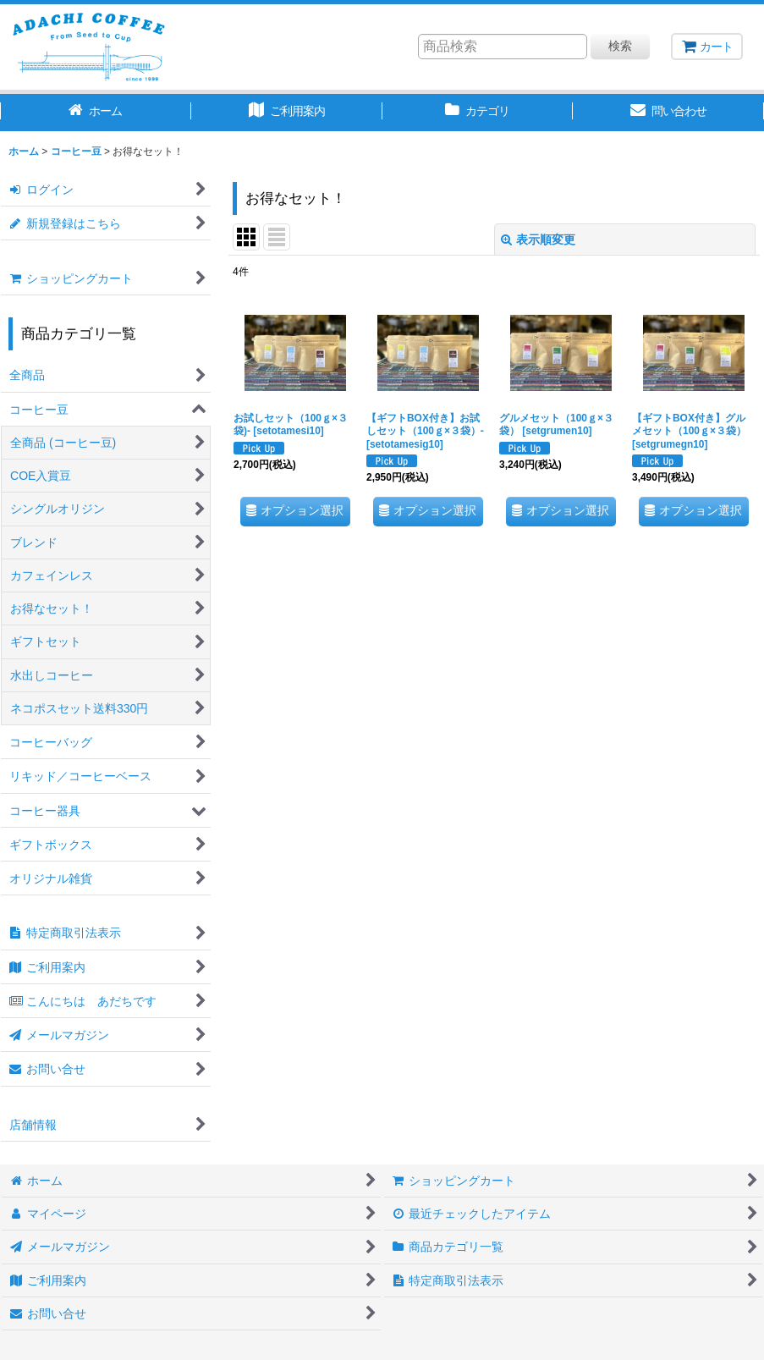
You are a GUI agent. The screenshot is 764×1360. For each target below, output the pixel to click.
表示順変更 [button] (538, 239)
